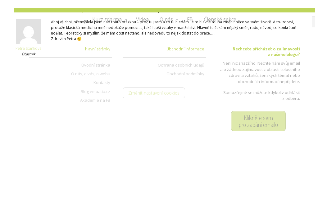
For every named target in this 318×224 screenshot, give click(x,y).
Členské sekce (220, 19)
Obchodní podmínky (185, 74)
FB (190, 19)
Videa (142, 19)
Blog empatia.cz (95, 91)
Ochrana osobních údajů (181, 65)
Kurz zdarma (107, 19)
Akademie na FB (95, 100)
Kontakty (101, 82)
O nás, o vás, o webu (90, 74)
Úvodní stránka (95, 65)
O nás (166, 19)
